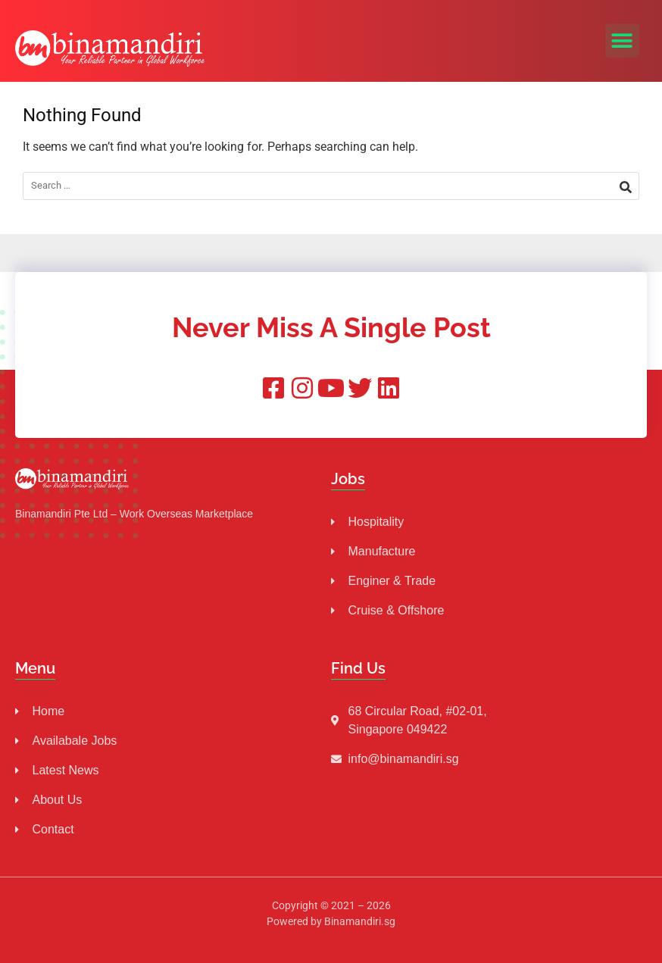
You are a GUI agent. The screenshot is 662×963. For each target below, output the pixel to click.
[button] (622, 40)
